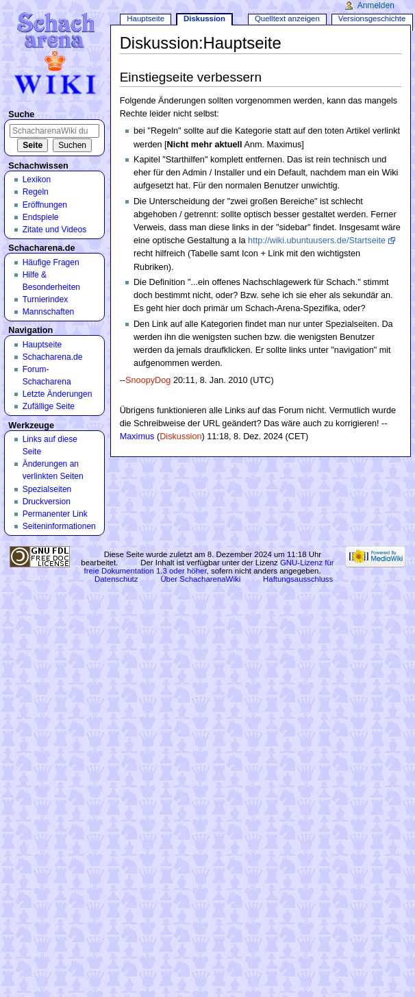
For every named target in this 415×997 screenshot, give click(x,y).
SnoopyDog (148, 380)
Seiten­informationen (59, 526)
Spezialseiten (47, 489)
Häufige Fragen (51, 262)
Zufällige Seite (49, 406)
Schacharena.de (53, 357)
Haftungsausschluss (298, 579)
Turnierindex (45, 299)
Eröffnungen (45, 205)
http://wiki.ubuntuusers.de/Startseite (317, 240)
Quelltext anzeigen (287, 18)
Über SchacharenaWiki (200, 579)
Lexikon (37, 179)
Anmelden (375, 5)
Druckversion (47, 501)
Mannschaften (49, 312)
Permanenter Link (55, 514)
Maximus (137, 436)
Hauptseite (145, 18)
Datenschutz (116, 579)
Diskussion (180, 436)
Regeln (36, 192)
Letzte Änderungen (57, 394)
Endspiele (41, 217)
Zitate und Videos (55, 229)
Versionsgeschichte (372, 18)
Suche (21, 114)
